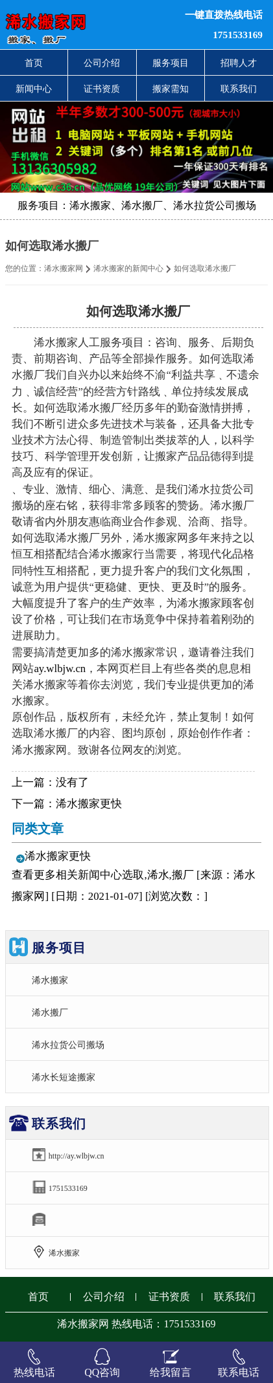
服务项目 (170, 63)
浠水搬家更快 (89, 804)
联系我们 (238, 88)
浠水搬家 (50, 980)
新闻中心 (34, 88)
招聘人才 (238, 63)
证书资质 (102, 88)
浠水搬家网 (63, 268)
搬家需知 (170, 88)
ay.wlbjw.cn (60, 668)
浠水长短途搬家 (63, 1077)
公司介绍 (102, 63)
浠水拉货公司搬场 (68, 1045)
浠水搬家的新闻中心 (128, 268)
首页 (34, 63)
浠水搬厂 (50, 1012)
